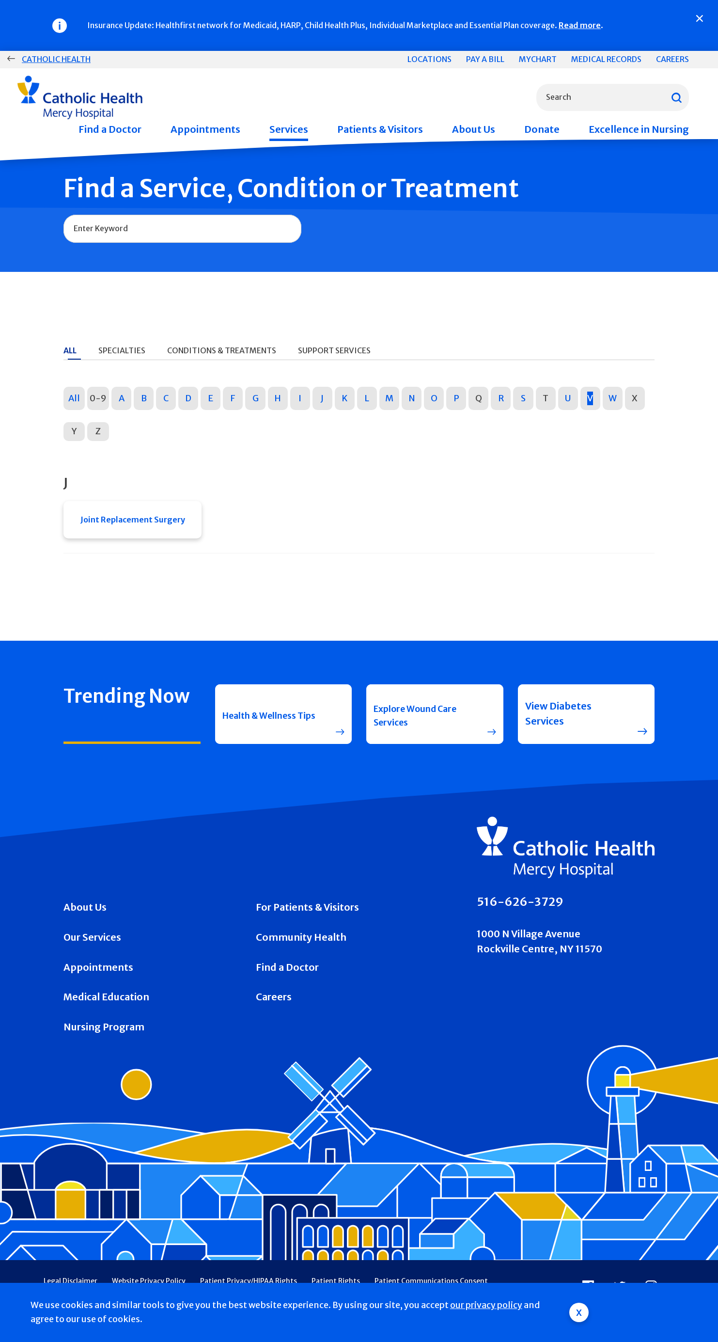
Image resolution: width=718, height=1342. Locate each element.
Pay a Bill (485, 59)
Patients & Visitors (380, 129)
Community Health (301, 941)
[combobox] (612, 97)
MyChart (538, 59)
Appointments (205, 129)
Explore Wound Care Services (421, 717)
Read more (580, 25)
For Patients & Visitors (307, 911)
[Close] (699, 18)
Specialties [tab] (121, 350)
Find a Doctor (109, 129)
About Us (473, 129)
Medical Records (606, 59)
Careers (672, 59)
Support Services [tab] (334, 350)
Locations (429, 59)
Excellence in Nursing (639, 129)
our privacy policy (486, 1305)
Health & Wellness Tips (265, 717)
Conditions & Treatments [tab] (221, 350)
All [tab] (70, 350)
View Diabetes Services (558, 717)
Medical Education (106, 1001)
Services (288, 129)
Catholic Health (56, 59)
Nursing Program (103, 1031)
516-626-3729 (520, 906)
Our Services (92, 941)
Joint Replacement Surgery (132, 521)
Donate (542, 129)
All (74, 398)
